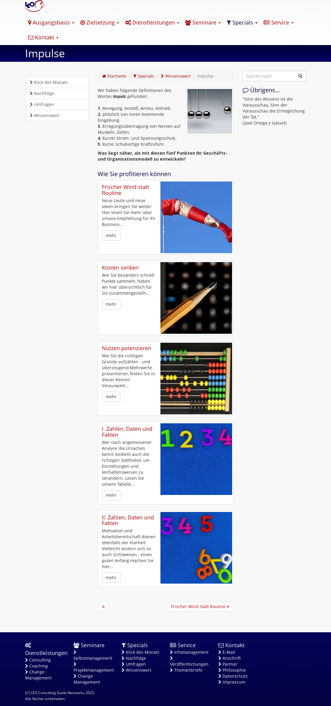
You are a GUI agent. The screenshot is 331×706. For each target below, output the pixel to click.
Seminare (203, 22)
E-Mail (226, 652)
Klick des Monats (49, 82)
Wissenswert (44, 115)
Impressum (231, 682)
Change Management (38, 675)
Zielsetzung (99, 22)
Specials (242, 22)
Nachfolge (42, 93)
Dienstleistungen (152, 22)
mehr (111, 235)
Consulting (38, 660)
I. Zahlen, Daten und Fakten (127, 431)
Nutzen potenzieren (126, 348)
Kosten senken (120, 267)
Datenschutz (233, 676)
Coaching (36, 666)
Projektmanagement (93, 667)
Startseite (114, 76)
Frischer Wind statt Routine (125, 189)
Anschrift (229, 658)
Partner (227, 664)
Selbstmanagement (92, 655)
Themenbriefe (186, 670)
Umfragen (42, 104)
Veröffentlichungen (189, 661)
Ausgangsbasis (51, 22)
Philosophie (232, 670)
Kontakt (43, 37)
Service (278, 22)
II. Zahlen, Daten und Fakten (128, 520)
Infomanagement (189, 652)
